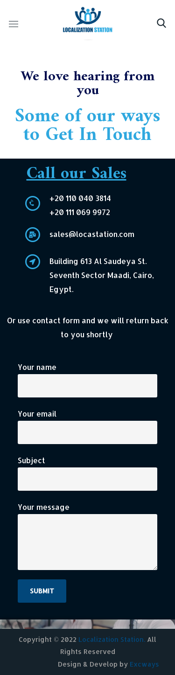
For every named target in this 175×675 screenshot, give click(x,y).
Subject (87, 473)
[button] (161, 23)
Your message (87, 536)
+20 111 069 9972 (79, 212)
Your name (87, 379)
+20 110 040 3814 (80, 198)
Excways (144, 664)
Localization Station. (111, 639)
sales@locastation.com (91, 234)
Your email (87, 426)
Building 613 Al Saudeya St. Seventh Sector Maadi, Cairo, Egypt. (101, 275)
